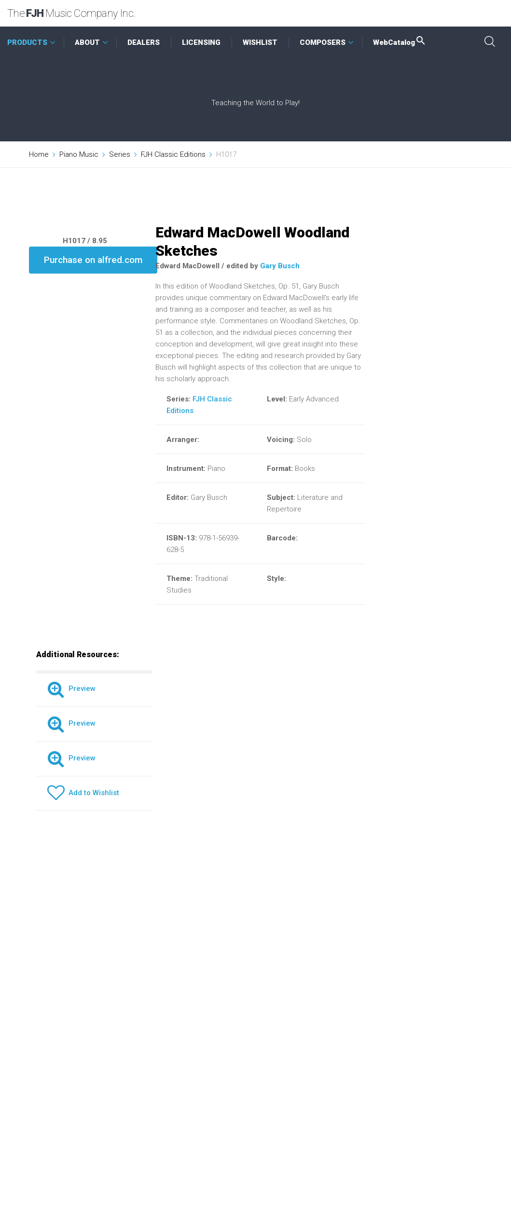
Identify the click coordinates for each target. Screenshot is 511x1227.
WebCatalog (400, 42)
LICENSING (201, 42)
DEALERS (143, 42)
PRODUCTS (27, 42)
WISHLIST (260, 42)
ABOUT (87, 42)
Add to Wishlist (83, 792)
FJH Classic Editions (173, 154)
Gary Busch (280, 266)
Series (119, 154)
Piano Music (78, 154)
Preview (71, 688)
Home (39, 154)
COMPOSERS (322, 42)
